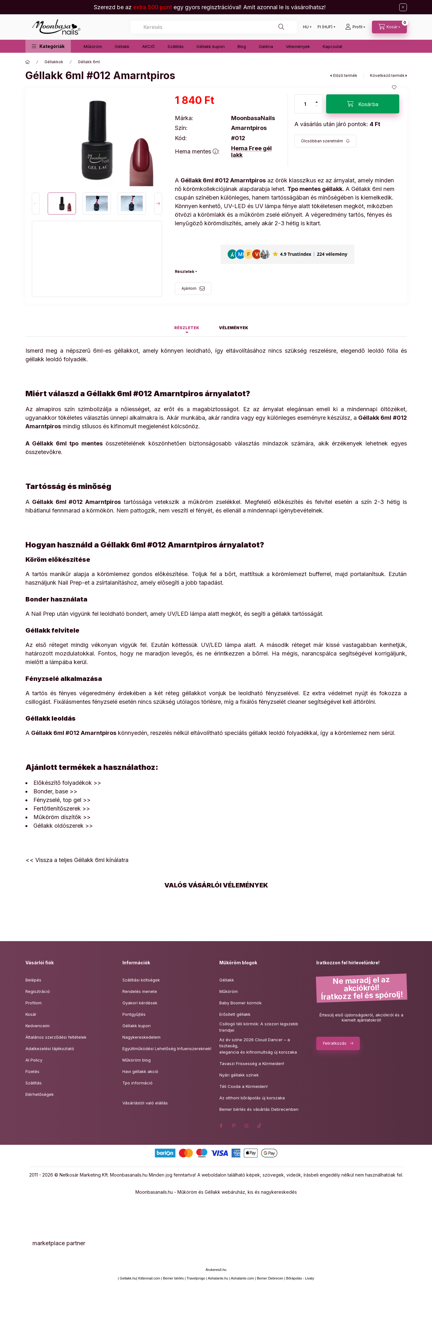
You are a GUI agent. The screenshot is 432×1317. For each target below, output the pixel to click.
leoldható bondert (123, 613)
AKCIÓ (148, 46)
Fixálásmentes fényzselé (85, 701)
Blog (241, 46)
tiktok (259, 1125)
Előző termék (345, 75)
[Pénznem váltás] (325, 27)
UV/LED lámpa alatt (228, 645)
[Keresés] (281, 27)
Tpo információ (137, 1082)
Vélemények (298, 46)
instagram (246, 1125)
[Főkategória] (27, 62)
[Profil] (355, 27)
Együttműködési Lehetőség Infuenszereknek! (166, 1048)
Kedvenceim (37, 1025)
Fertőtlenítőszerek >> (61, 808)
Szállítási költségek (141, 979)
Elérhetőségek (39, 1094)
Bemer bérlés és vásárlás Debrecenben (258, 1109)
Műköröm (93, 46)
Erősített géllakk (234, 1014)
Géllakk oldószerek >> (63, 825)
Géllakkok (54, 61)
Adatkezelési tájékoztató (49, 1048)
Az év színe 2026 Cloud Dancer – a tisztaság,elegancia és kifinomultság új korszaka (258, 1046)
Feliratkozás (334, 1043)
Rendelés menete (139, 991)
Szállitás (176, 46)
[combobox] (214, 27)
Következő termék (387, 75)
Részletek (184, 271)
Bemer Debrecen (270, 1278)
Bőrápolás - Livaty (300, 1278)
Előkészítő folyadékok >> (67, 782)
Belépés (33, 979)
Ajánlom (189, 288)
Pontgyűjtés (134, 1014)
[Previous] (36, 203)
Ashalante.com (242, 1278)
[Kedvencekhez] (394, 87)
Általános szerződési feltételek (55, 1037)
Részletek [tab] (186, 327)
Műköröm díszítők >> (62, 817)
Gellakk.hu (128, 1278)
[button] (48, 46)
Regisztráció (37, 991)
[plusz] (316, 99)
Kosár (31, 1014)
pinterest (234, 1125)
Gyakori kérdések (139, 1002)
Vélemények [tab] (233, 327)
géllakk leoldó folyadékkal (283, 733)
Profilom (33, 1002)
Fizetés (32, 1071)
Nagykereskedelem (141, 1037)
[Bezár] (403, 7)
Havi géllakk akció (140, 1071)
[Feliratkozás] (325, 141)
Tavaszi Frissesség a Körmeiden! (251, 1063)
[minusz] (316, 108)
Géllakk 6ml (89, 61)
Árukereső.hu (216, 1270)
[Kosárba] (362, 103)
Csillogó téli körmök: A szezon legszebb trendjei (258, 1027)
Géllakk (122, 46)
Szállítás (33, 1082)
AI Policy (33, 1059)
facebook (221, 1125)
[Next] (158, 203)
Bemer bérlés (173, 1278)
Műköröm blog (136, 1059)
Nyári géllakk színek (239, 1074)
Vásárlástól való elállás (145, 1102)
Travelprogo (196, 1278)
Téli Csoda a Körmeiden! (243, 1086)
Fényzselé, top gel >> (62, 800)
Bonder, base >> (55, 791)
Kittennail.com (149, 1278)
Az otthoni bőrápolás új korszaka (252, 1097)
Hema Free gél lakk (251, 152)
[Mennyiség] (305, 104)
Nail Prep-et (74, 582)
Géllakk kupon (210, 46)
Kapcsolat (332, 46)
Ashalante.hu (218, 1278)
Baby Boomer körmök (240, 1002)
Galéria (266, 46)
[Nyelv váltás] (306, 27)
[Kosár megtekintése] (389, 27)
